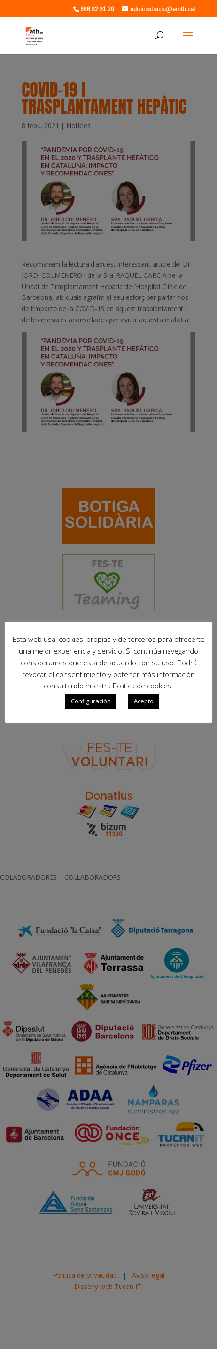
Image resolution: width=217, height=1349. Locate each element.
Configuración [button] (91, 701)
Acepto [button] (144, 701)
